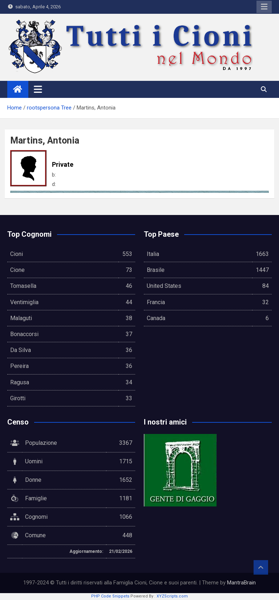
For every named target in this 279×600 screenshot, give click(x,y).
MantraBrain (241, 582)
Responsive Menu (264, 7)
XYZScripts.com (172, 596)
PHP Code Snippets (110, 596)
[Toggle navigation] (38, 89)
